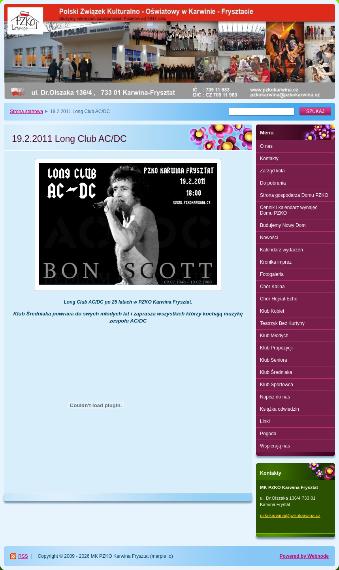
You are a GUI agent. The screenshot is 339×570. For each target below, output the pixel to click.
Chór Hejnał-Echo (279, 299)
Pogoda (268, 433)
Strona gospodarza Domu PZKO (294, 195)
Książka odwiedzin (279, 409)
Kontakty (269, 158)
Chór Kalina (272, 286)
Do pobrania (273, 183)
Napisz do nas (275, 397)
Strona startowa (26, 111)
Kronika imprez (276, 262)
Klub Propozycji (276, 348)
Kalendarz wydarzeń (281, 250)
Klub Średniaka (276, 372)
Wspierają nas (275, 446)
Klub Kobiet (272, 311)
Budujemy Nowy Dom (282, 225)
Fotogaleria (272, 274)
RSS (23, 556)
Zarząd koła (272, 171)
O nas (266, 146)
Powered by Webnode (304, 556)
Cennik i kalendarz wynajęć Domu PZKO (288, 210)
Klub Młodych (274, 335)
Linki (265, 421)
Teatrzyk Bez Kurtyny (282, 323)
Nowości (269, 237)
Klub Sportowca (276, 384)
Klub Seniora (273, 360)
